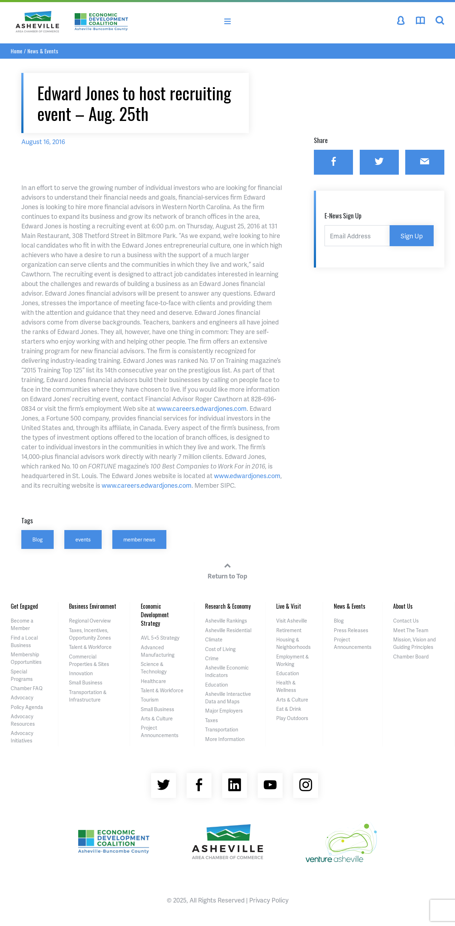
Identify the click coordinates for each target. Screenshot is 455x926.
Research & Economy (228, 606)
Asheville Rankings (226, 620)
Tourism (150, 699)
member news (139, 539)
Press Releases (351, 630)
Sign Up (412, 235)
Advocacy (22, 697)
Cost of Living (220, 649)
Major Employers (224, 710)
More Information (225, 739)
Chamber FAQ (27, 688)
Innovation (81, 673)
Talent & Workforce (90, 647)
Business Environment (92, 606)
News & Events (42, 51)
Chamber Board (411, 656)
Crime (212, 658)
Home (16, 51)
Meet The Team (410, 630)
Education (216, 684)
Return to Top (227, 570)
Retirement (288, 630)
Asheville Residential (228, 630)
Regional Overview (90, 620)
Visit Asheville (291, 620)
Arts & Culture (157, 718)
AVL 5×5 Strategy (160, 637)
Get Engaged (24, 606)
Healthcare (153, 681)
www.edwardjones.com (247, 475)
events (83, 539)
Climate (214, 639)
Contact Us (406, 620)
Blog (37, 539)
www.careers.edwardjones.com (202, 408)
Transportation (221, 729)
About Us (403, 606)
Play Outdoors (292, 718)
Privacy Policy (269, 899)
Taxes (211, 720)
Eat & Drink (288, 708)
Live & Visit (288, 606)
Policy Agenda (27, 707)
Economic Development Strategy (155, 615)
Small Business (85, 682)
